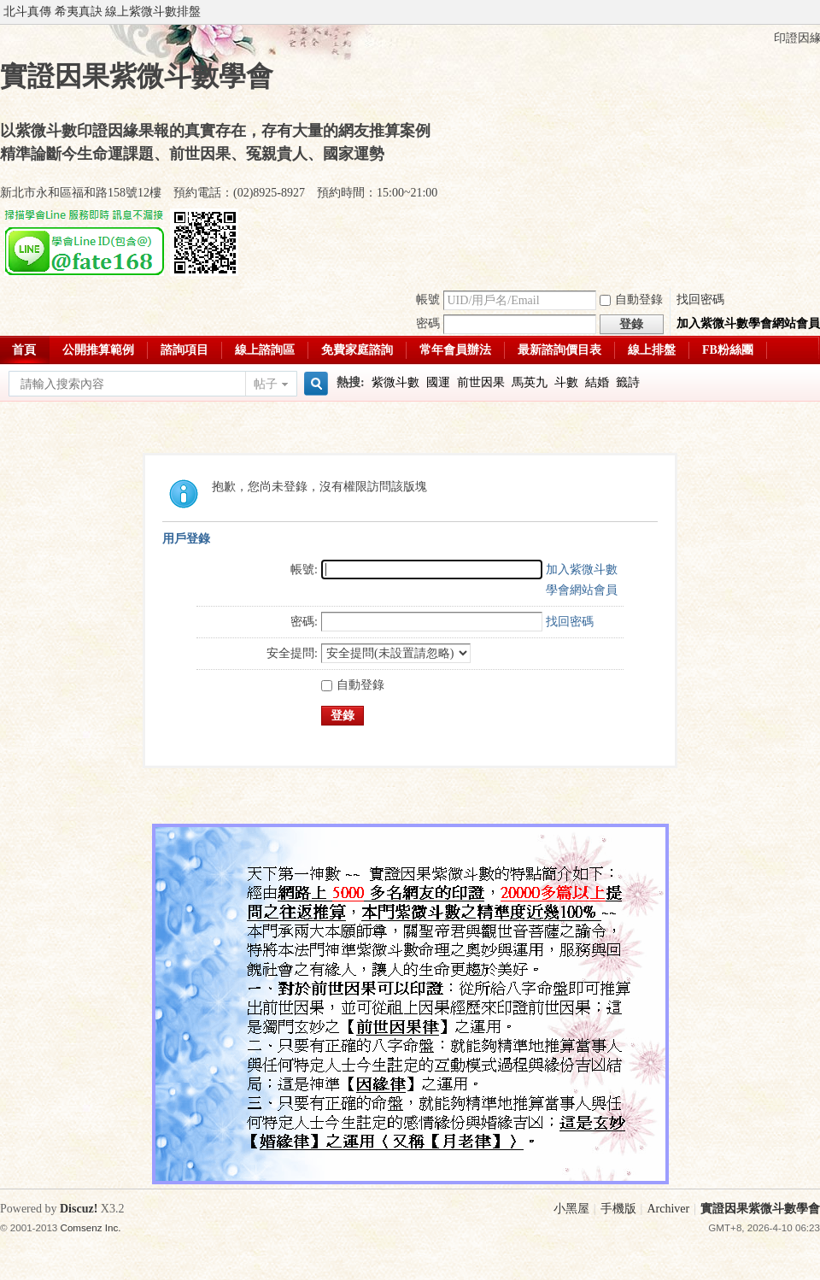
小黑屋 (571, 1208)
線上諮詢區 (265, 349)
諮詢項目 (184, 349)
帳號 (428, 299)
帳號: (304, 569)
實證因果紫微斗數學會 (760, 1208)
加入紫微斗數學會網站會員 (748, 323)
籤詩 (628, 382)
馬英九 (530, 382)
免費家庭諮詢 (357, 349)
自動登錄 (631, 299)
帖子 (266, 384)
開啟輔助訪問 (815, 12)
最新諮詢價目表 (559, 349)
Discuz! (78, 1208)
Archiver (668, 1208)
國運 (438, 382)
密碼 (428, 323)
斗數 (566, 382)
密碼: (304, 621)
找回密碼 (700, 299)
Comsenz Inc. (91, 1227)
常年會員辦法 (455, 349)
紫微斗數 (395, 382)
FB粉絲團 (727, 349)
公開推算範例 (98, 349)
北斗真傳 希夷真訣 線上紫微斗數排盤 (102, 11)
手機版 (618, 1208)
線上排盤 (652, 349)
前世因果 (481, 382)
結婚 (597, 382)
